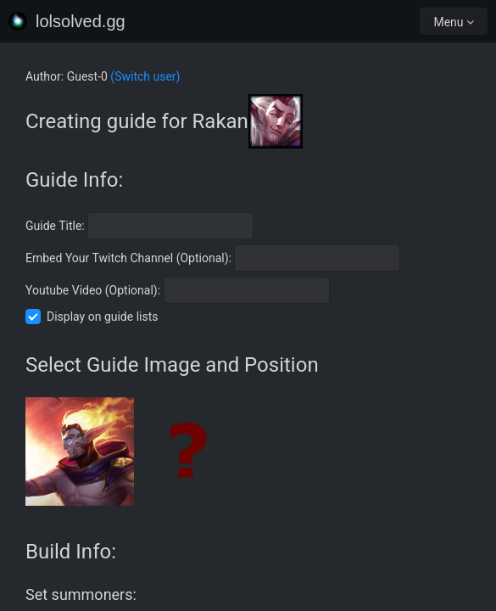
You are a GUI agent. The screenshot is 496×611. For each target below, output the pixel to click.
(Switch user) (145, 76)
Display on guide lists (103, 316)
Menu (453, 22)
